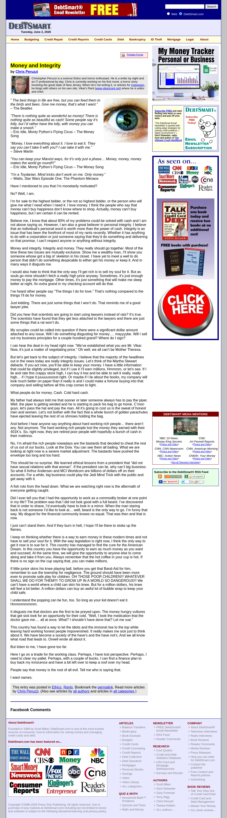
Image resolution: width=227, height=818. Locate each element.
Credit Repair (53, 39)
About (204, 39)
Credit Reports (78, 39)
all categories (123, 691)
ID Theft (156, 39)
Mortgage (174, 39)
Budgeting (31, 39)
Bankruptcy (137, 39)
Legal (190, 39)
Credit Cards (103, 39)
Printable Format (135, 55)
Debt (120, 39)
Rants (68, 687)
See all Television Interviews (186, 462)
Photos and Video (169, 444)
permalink (105, 687)
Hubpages (137, 85)
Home (15, 39)
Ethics (57, 687)
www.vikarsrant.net (108, 88)
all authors (81, 691)
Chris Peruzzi (27, 72)
